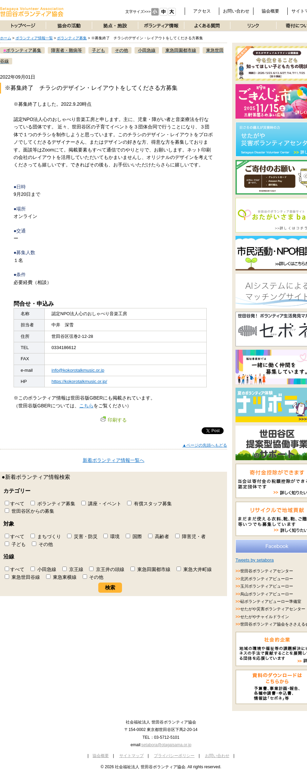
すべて (14, 503)
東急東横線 (61, 577)
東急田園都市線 (150, 569)
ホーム (5, 38)
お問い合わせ (236, 11)
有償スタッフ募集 (149, 503)
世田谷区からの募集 (29, 511)
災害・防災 (82, 536)
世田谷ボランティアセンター (266, 571)
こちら (86, 405)
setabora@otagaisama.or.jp (166, 744)
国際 (134, 536)
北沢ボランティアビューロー (266, 578)
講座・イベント (101, 503)
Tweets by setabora (255, 560)
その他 (42, 544)
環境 (111, 536)
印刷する (113, 420)
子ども (15, 544)
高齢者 (158, 536)
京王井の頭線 (106, 569)
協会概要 (270, 11)
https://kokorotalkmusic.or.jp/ (79, 381)
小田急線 (43, 569)
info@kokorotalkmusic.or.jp (78, 370)
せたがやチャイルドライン (264, 616)
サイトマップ (131, 755)
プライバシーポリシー (174, 755)
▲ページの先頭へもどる (204, 445)
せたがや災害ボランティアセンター (272, 609)
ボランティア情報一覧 (34, 38)
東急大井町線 (194, 569)
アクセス (202, 11)
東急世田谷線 (22, 577)
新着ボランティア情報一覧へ (113, 460)
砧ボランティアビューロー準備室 (270, 601)
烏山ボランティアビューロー (266, 594)
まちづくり (45, 536)
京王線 (72, 569)
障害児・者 (190, 536)
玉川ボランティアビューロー (266, 586)
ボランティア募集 (72, 38)
